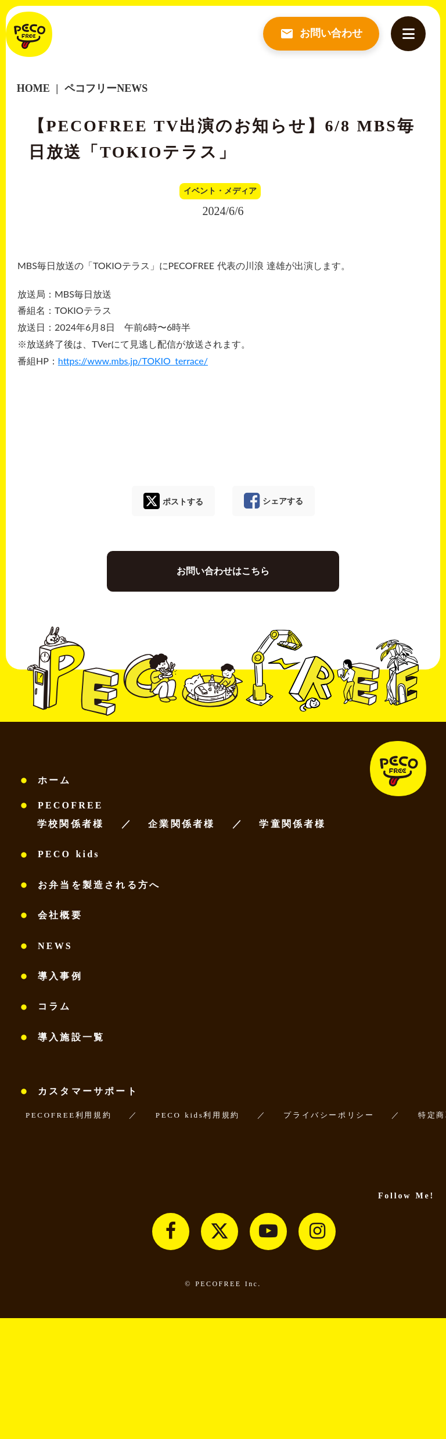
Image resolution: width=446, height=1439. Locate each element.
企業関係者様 (181, 824)
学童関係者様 (292, 824)
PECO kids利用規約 (198, 1115)
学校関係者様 (70, 824)
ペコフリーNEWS (105, 88)
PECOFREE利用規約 (69, 1115)
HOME (33, 88)
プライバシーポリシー (328, 1115)
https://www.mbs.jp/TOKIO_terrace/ (133, 360)
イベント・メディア (220, 191)
